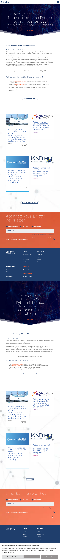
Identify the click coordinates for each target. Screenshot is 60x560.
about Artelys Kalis (30, 393)
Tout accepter (49, 556)
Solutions (39, 273)
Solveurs (39, 278)
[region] (30, 551)
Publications (26, 278)
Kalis (7, 291)
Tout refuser (32, 556)
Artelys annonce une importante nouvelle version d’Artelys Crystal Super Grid (41, 145)
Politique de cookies (12, 556)
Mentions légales (27, 299)
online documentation (17, 383)
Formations (40, 281)
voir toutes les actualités (30, 221)
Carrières (25, 281)
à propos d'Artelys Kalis (30, 117)
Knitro (7, 288)
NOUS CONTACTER (27, 292)
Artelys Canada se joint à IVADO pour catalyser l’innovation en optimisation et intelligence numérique (17, 196)
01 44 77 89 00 (28, 295)
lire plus (24, 164)
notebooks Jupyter (20, 103)
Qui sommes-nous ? (28, 273)
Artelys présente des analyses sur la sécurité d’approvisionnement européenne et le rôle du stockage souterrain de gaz (17, 154)
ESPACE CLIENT (10, 295)
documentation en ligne (20, 100)
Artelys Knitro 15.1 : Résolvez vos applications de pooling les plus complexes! (42, 191)
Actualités (25, 276)
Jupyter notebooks (16, 385)
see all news (30, 498)
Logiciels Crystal (41, 276)
